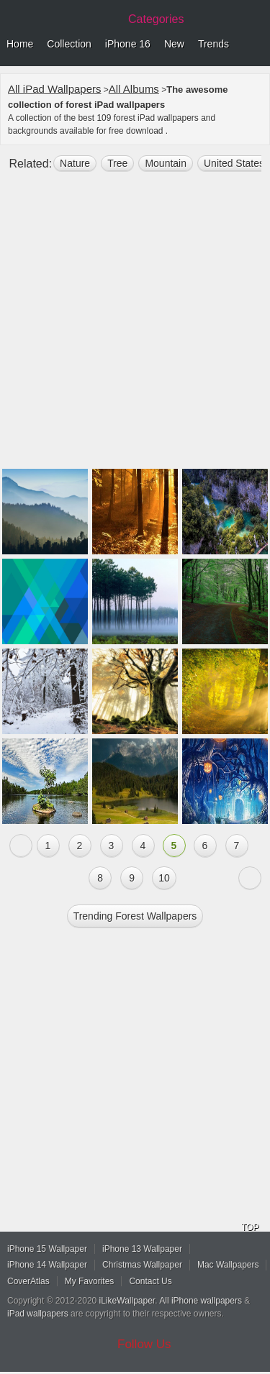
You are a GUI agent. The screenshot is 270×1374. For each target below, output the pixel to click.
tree (117, 163)
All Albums (134, 89)
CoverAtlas (28, 1281)
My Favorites (89, 1281)
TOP (249, 1227)
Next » (249, 877)
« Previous (20, 845)
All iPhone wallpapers (200, 1301)
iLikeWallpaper (127, 1301)
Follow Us (144, 1344)
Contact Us (150, 1281)
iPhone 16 (127, 44)
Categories (156, 19)
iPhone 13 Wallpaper (142, 1249)
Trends (213, 44)
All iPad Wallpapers (55, 89)
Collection (69, 44)
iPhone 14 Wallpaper (47, 1265)
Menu (255, 44)
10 (164, 878)
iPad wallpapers (37, 1314)
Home (19, 44)
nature (75, 163)
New (174, 44)
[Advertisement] (135, 326)
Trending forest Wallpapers (135, 916)
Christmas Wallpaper (142, 1265)
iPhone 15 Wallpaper (47, 1249)
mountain (165, 163)
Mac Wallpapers (228, 1265)
